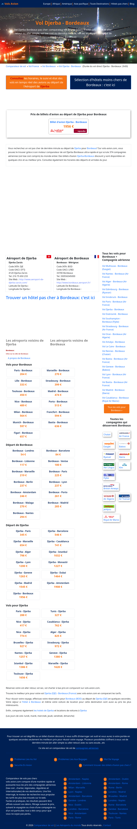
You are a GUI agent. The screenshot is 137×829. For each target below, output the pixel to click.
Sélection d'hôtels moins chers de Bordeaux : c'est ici (100, 82)
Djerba (77, 148)
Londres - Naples (114, 800)
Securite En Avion (21, 765)
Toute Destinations (99, 3)
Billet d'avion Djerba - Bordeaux (68, 122)
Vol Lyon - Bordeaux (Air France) (114, 376)
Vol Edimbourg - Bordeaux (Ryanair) (115, 291)
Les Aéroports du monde (68, 825)
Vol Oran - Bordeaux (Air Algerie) (114, 336)
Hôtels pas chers (119, 3)
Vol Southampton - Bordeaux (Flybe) (111, 320)
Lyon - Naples (73, 791)
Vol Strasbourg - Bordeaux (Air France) (115, 328)
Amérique (67, 3)
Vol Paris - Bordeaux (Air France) (114, 303)
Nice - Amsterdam (75, 813)
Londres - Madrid (115, 791)
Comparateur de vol (16, 66)
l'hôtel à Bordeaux (31, 701)
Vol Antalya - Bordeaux (113, 341)
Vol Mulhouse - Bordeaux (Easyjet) (114, 267)
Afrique (56, 3)
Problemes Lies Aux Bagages (70, 759)
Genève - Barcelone (116, 809)
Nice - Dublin (72, 804)
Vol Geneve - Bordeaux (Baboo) (113, 368)
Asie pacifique (81, 3)
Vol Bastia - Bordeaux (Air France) (115, 360)
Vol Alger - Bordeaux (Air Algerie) (114, 283)
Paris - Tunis (112, 817)
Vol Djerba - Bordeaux (70, 66)
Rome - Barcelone (115, 804)
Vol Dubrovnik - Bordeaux (115, 314)
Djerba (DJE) (50, 693)
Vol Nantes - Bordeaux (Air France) (115, 275)
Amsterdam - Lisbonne (77, 783)
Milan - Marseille (74, 787)
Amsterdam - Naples (76, 778)
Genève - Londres (75, 800)
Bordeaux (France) (67, 693)
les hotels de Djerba (44, 710)
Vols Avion (10, 4)
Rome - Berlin (113, 787)
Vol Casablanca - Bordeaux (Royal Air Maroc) (115, 399)
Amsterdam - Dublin (116, 778)
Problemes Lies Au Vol (23, 759)
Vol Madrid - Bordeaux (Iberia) (113, 391)
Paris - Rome (72, 817)
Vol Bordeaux (49, 66)
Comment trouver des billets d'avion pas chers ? (105, 765)
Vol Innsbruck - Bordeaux (115, 297)
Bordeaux (92, 148)
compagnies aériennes (87, 748)
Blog (132, 3)
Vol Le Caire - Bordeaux (113, 346)
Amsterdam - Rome (116, 783)
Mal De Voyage (109, 759)
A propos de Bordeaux (19, 358)
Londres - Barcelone (76, 809)
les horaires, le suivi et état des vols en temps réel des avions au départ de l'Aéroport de (36, 82)
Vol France (34, 66)
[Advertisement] (68, 102)
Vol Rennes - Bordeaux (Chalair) (113, 353)
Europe (46, 3)
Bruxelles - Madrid (115, 796)
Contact (107, 825)
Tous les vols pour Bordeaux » (117, 409)
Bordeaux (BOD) (74, 698)
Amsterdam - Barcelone (78, 796)
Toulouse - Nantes (115, 813)
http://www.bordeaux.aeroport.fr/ (73, 282)
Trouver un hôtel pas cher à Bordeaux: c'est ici (50, 297)
